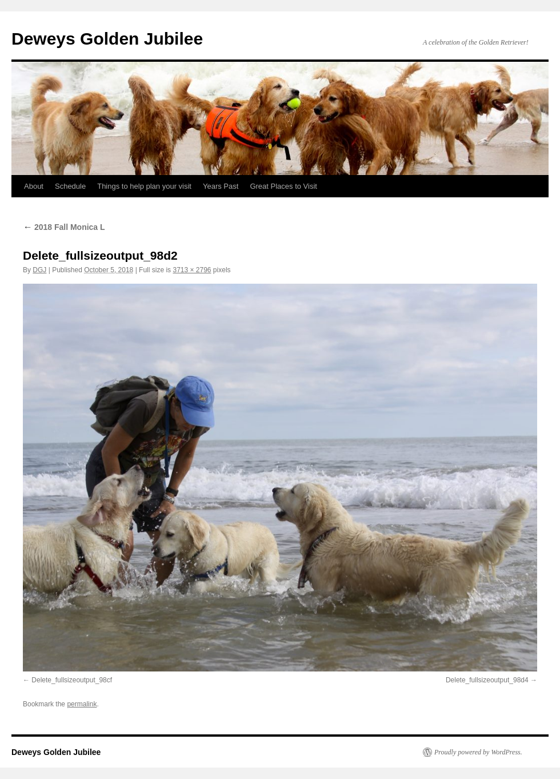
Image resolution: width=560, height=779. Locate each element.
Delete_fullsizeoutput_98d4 (487, 680)
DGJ (39, 270)
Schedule (70, 186)
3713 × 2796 (192, 270)
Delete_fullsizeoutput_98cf (71, 680)
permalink (82, 704)
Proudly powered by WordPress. (478, 752)
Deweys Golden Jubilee (107, 38)
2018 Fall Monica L (64, 227)
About (33, 186)
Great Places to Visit (283, 186)
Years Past (220, 186)
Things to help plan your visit (144, 186)
